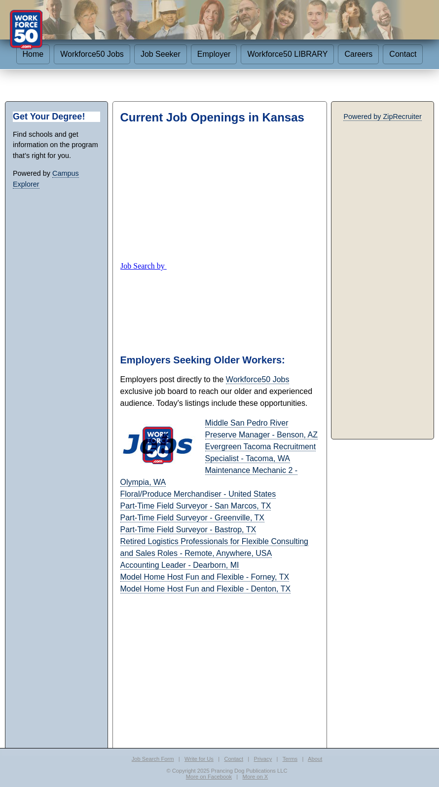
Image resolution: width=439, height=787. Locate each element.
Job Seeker (161, 54)
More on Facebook (209, 777)
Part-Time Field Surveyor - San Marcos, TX (195, 506)
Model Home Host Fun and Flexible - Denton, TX (205, 589)
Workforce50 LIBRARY (287, 54)
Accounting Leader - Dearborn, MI (179, 565)
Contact (402, 54)
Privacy (263, 759)
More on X (255, 777)
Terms (290, 759)
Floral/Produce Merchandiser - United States (198, 494)
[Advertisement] (219, 192)
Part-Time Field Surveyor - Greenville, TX (192, 517)
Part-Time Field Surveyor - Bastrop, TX (188, 529)
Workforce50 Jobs (92, 54)
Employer (214, 54)
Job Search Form (153, 759)
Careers (358, 54)
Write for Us (199, 759)
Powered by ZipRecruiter (382, 116)
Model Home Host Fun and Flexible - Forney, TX (205, 577)
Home (33, 54)
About (315, 759)
